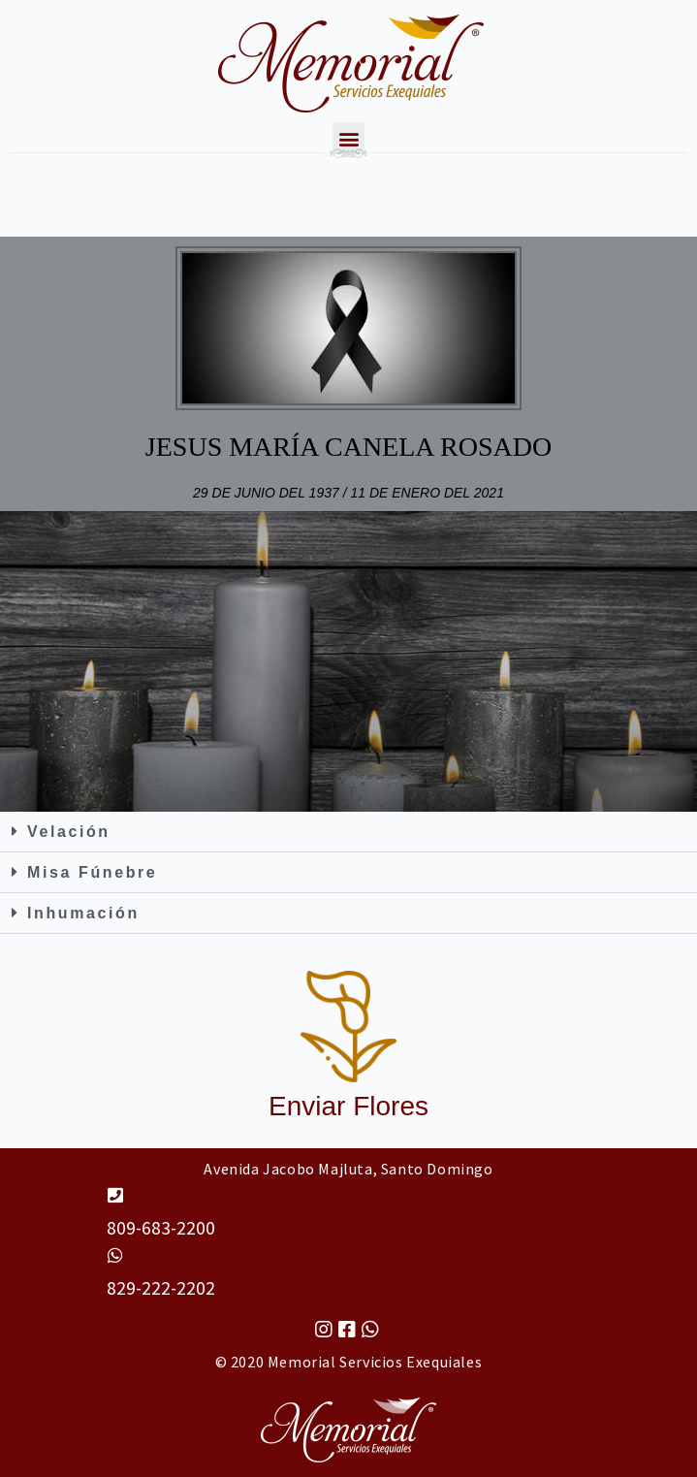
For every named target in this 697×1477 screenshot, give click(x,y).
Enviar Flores (348, 1106)
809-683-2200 (161, 1227)
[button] (348, 832)
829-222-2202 (161, 1288)
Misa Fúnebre (92, 872)
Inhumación (83, 913)
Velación (69, 831)
